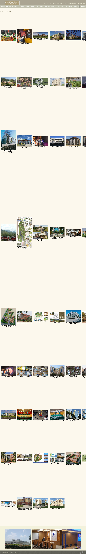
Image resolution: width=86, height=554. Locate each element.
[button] (54, 3)
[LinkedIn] (83, 552)
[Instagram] (80, 552)
